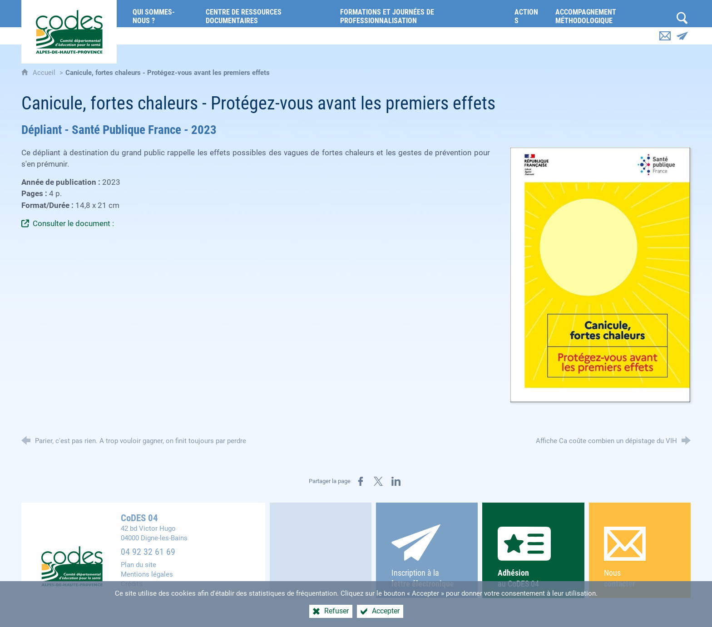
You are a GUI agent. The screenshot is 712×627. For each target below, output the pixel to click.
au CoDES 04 (533, 557)
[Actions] (528, 13)
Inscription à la (427, 556)
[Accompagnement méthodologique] (611, 13)
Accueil (45, 73)
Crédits (132, 584)
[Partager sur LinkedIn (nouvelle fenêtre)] (396, 481)
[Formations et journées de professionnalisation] (420, 13)
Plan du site (138, 565)
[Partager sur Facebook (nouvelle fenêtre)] (360, 481)
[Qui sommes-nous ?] (162, 13)
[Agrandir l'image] (600, 275)
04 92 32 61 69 (148, 552)
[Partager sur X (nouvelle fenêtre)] (378, 481)
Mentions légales (147, 574)
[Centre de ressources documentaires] (266, 13)
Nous (639, 558)
